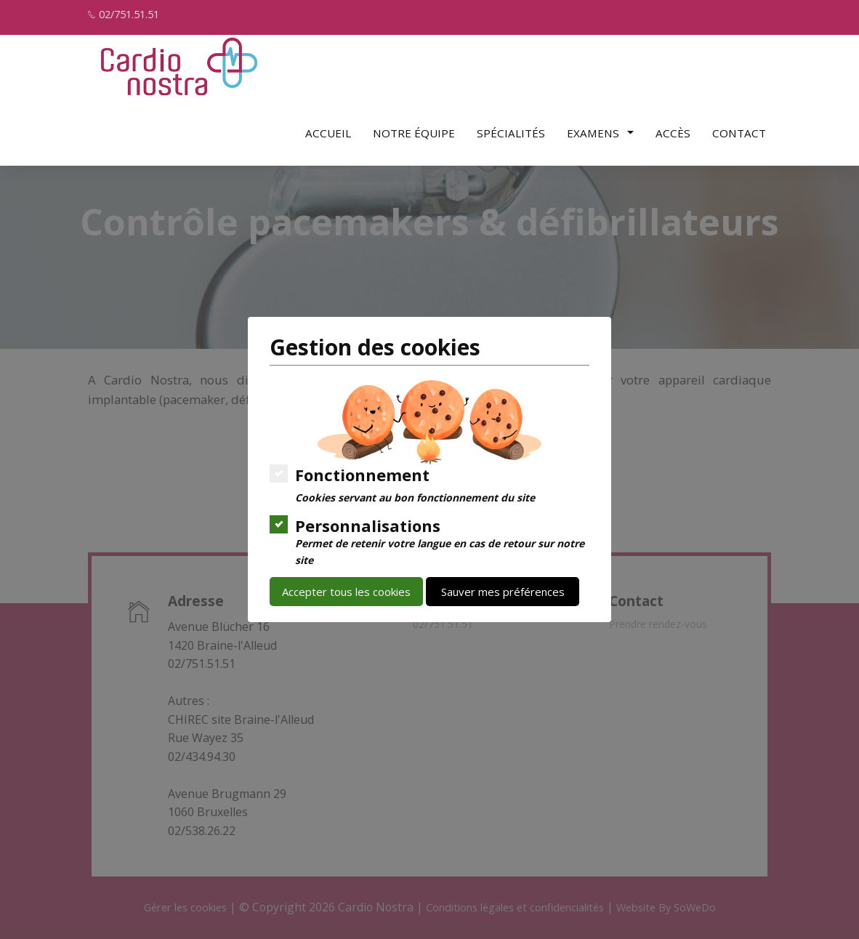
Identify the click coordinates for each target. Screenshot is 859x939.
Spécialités (511, 127)
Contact (739, 127)
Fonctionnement (403, 484)
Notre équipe (414, 127)
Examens (600, 127)
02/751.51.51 (133, 15)
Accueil (328, 127)
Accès (673, 127)
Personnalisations (429, 540)
